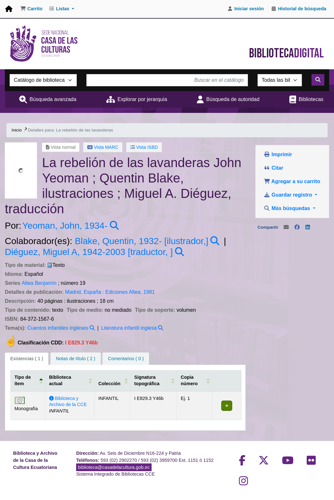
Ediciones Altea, (123, 292)
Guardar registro (288, 195)
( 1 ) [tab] (26, 358)
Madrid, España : (84, 292)
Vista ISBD (144, 147)
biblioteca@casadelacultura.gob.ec (114, 467)
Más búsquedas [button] (288, 208)
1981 (149, 292)
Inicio (17, 130)
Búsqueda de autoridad (232, 99)
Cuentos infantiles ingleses (57, 328)
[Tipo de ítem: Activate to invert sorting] (28, 380)
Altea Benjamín (39, 283)
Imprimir (278, 154)
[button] (31, 9)
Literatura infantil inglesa (129, 328)
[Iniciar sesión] (246, 9)
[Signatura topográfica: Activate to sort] (153, 380)
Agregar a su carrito (292, 181)
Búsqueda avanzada (53, 99)
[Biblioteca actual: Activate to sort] (69, 380)
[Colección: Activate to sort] (112, 380)
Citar (273, 168)
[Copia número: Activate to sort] (194, 380)
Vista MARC (102, 147)
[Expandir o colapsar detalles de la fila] (226, 406)
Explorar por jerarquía (142, 99)
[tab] (75, 358)
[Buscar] (318, 80)
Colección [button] (109, 383)
